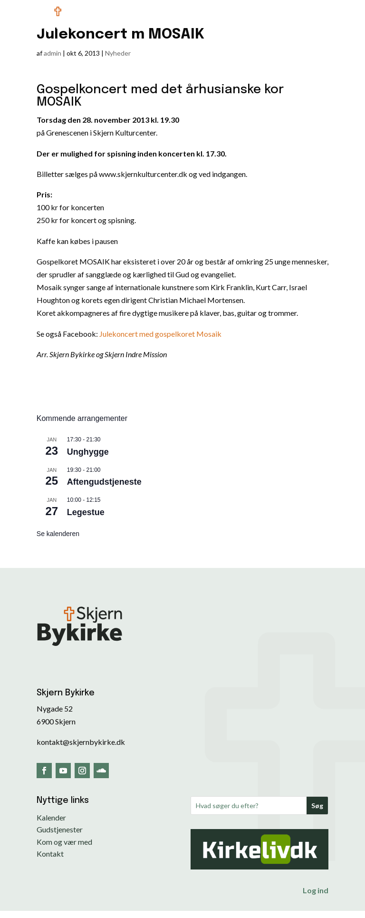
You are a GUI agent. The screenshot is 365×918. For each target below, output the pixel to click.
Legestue (86, 512)
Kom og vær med (64, 841)
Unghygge (88, 452)
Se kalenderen (58, 533)
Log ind (315, 890)
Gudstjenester (60, 829)
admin (52, 53)
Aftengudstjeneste (104, 482)
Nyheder (118, 53)
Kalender (51, 817)
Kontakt (50, 853)
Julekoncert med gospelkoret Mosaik (160, 333)
